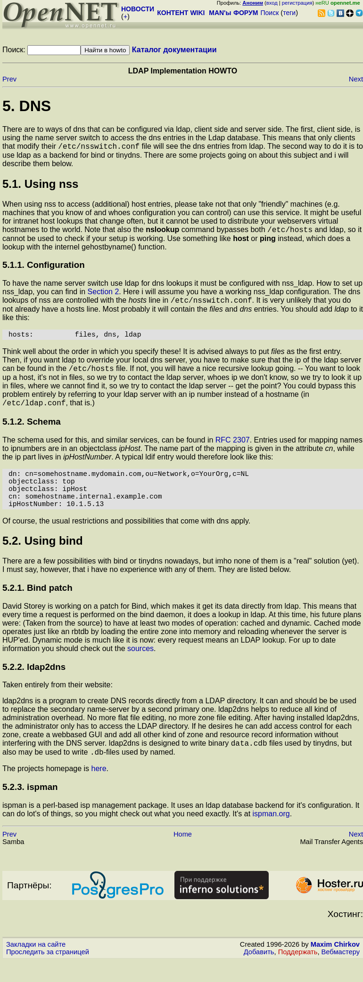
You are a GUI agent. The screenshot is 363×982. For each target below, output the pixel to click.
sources (140, 667)
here (99, 790)
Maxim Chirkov (335, 965)
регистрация (297, 3)
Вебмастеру (341, 973)
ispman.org (271, 835)
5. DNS (26, 105)
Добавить (259, 973)
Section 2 (103, 294)
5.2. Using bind (42, 559)
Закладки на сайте (36, 965)
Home (182, 855)
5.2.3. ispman (30, 808)
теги (289, 12)
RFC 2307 (232, 449)
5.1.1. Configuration (43, 268)
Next (356, 79)
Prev (9, 79)
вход (272, 3)
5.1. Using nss (40, 185)
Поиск (269, 12)
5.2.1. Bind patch (37, 606)
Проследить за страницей (47, 973)
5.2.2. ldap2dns (34, 685)
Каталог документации (174, 50)
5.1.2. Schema (31, 430)
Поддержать (298, 973)
